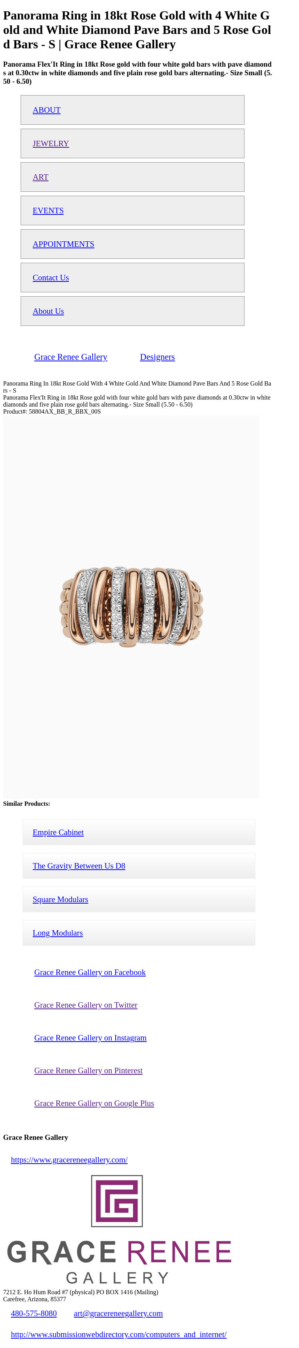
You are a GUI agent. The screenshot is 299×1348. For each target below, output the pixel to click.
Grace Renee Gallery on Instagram (90, 1037)
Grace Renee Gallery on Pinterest (88, 1070)
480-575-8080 (34, 1313)
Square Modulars (60, 899)
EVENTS (48, 210)
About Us (48, 310)
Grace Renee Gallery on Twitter (85, 1004)
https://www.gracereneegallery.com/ (69, 1159)
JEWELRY (51, 143)
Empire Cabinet (58, 832)
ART (40, 176)
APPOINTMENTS (63, 243)
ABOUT (47, 109)
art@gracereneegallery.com (118, 1313)
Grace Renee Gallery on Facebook (90, 972)
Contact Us (51, 277)
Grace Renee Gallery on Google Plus (94, 1103)
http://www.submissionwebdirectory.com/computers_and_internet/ (119, 1334)
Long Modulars (58, 932)
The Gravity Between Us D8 (79, 865)
